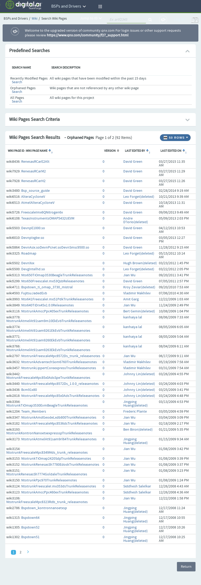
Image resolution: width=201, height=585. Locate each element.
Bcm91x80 (29, 389)
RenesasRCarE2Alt (35, 161)
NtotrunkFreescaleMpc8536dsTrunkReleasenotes (59, 423)
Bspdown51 (30, 537)
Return (186, 566)
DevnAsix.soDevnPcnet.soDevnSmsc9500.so (55, 247)
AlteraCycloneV (33, 196)
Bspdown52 (30, 527)
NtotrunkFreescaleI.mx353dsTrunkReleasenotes (58, 486)
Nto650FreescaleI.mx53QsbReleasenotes (52, 281)
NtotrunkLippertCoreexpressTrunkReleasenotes (58, 368)
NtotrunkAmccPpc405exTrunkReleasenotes (55, 311)
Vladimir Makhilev (137, 293)
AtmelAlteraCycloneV (37, 202)
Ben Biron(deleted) (138, 429)
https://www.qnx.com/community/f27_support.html (88, 35)
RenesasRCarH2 (33, 181)
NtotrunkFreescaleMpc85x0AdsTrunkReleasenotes (60, 395)
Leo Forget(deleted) (138, 196)
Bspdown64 (30, 517)
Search (17, 82)
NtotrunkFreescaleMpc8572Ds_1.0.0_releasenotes (60, 383)
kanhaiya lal (132, 317)
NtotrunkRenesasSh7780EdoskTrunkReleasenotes (60, 464)
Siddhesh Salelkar (137, 486)
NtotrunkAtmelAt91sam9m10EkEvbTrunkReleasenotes (49, 321)
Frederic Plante (135, 411)
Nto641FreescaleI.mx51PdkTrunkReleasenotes (57, 299)
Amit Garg (131, 299)
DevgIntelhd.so (33, 269)
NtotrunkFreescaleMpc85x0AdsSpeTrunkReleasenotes (48, 377)
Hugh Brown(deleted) (140, 263)
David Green (132, 161)
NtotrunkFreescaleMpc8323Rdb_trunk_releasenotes (47, 502)
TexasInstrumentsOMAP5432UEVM (47, 218)
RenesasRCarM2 (33, 171)
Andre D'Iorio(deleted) (135, 220)
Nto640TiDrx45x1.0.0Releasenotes (47, 305)
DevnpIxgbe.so (32, 237)
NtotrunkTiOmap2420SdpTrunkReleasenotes (56, 458)
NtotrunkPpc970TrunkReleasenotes (49, 480)
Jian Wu (129, 275)
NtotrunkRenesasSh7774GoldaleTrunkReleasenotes (46, 474)
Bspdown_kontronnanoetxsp (44, 508)
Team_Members (33, 411)
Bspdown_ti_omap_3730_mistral (47, 287)
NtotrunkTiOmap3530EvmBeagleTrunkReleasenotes (47, 405)
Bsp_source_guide (35, 190)
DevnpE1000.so (33, 228)
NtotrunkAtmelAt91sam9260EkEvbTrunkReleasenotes (48, 340)
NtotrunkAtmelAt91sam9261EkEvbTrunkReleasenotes (48, 330)
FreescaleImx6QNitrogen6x (42, 212)
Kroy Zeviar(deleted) (139, 287)
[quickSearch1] (126, 19)
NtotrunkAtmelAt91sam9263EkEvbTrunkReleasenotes (48, 350)
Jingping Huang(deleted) (135, 404)
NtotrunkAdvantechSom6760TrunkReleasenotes (59, 362)
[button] (99, 6)
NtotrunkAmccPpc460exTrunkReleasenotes (55, 492)
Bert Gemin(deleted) (139, 311)
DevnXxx (27, 263)
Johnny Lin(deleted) (139, 374)
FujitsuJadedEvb (34, 293)
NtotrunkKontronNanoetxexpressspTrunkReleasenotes (49, 433)
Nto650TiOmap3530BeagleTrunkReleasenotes (57, 275)
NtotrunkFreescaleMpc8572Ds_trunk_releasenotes (60, 356)
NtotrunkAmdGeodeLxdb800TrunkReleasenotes (58, 417)
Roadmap (28, 253)
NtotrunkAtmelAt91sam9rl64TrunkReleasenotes (59, 439)
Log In (179, 19)
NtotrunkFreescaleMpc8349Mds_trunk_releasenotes (47, 452)
